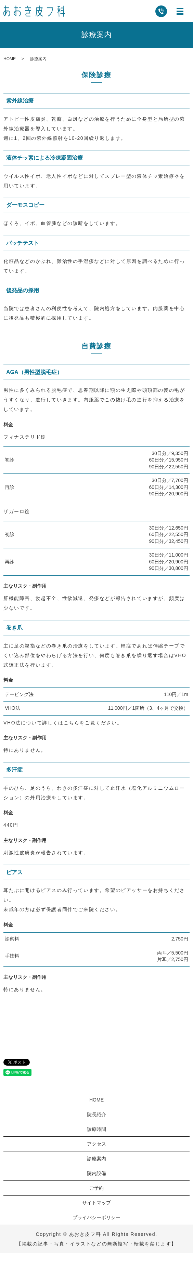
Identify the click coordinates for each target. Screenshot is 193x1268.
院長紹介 (96, 1114)
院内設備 (96, 1173)
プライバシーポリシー (96, 1217)
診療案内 (96, 1158)
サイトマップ (96, 1202)
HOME (9, 58)
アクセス (96, 1144)
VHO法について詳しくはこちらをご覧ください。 (62, 722)
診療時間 (96, 1129)
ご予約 (96, 1188)
